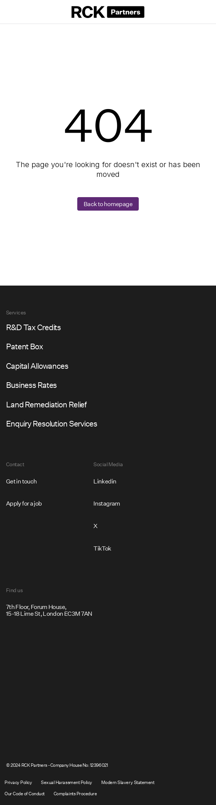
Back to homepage (108, 204)
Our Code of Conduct (24, 793)
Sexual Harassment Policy (66, 782)
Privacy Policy (18, 782)
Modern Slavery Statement (127, 782)
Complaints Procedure (75, 793)
